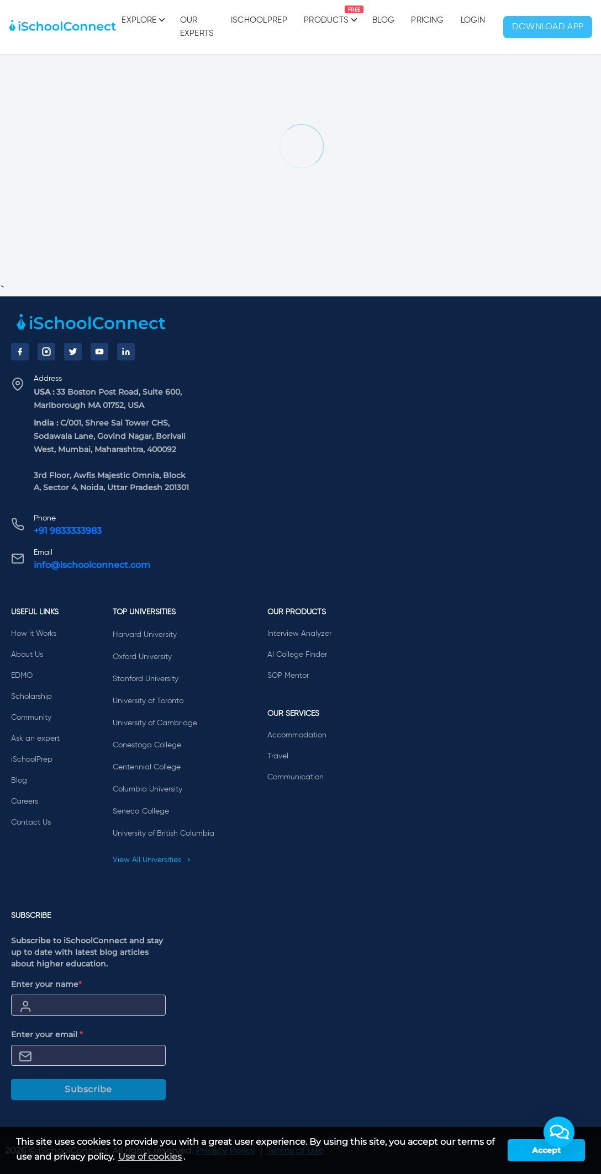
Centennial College (147, 767)
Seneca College (141, 811)
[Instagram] (46, 351)
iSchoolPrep (259, 20)
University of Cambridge (155, 723)
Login (473, 20)
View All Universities (152, 860)
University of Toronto (148, 701)
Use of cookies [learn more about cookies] (150, 1156)
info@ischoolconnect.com (92, 565)
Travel (277, 756)
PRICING (427, 20)
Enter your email (47, 1034)
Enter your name (46, 984)
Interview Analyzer (299, 634)
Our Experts (197, 27)
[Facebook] (20, 351)
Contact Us (31, 822)
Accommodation (296, 735)
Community (31, 717)
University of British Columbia (163, 833)
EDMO (22, 675)
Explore (142, 19)
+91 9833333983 (68, 530)
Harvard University (145, 635)
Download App (548, 27)
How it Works (33, 634)
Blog (383, 20)
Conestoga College (147, 745)
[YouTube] (99, 351)
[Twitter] (73, 351)
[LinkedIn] (126, 351)
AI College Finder (297, 654)
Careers (24, 801)
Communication (295, 777)
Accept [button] (546, 1150)
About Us (27, 654)
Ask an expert (35, 738)
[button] (559, 1132)
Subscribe (88, 1089)
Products (326, 15)
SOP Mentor (288, 675)
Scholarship (31, 696)
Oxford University (142, 657)
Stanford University (145, 679)
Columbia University (147, 789)
